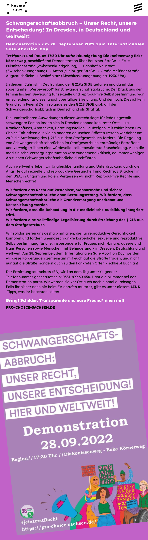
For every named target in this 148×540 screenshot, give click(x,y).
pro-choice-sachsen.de (30, 307)
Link (135, 286)
